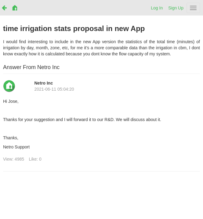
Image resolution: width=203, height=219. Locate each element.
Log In (157, 7)
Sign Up (175, 7)
